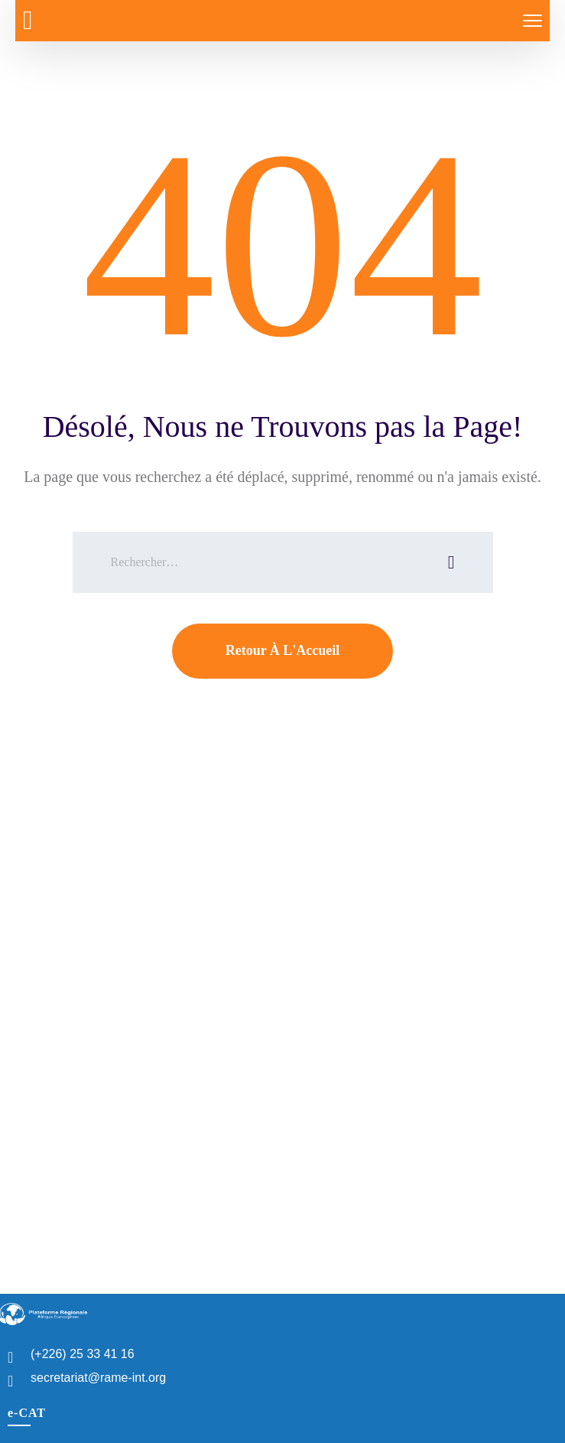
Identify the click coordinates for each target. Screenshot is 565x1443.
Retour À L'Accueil (283, 650)
